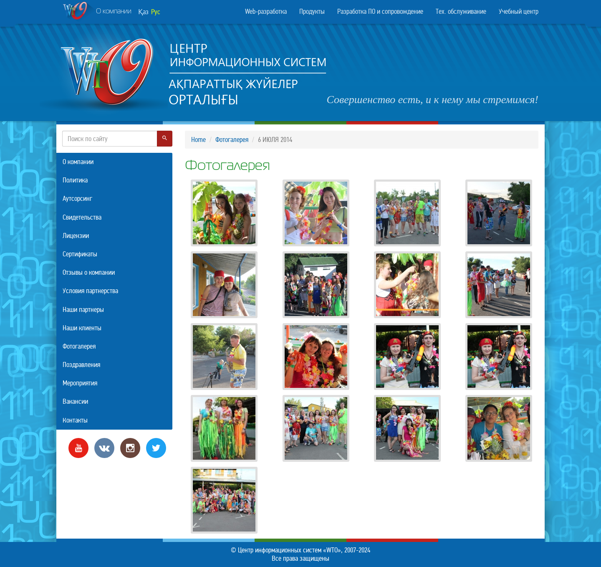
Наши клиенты (82, 328)
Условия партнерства (90, 290)
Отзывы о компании (89, 272)
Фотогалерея (231, 139)
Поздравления (81, 364)
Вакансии (75, 401)
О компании (97, 12)
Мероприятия (80, 383)
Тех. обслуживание (461, 11)
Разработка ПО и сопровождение (380, 11)
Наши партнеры (83, 309)
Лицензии (76, 235)
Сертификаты (80, 254)
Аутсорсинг (77, 198)
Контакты (75, 420)
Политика (75, 180)
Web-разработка (266, 11)
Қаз (143, 12)
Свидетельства (82, 217)
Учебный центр (518, 11)
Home (198, 139)
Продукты (312, 11)
